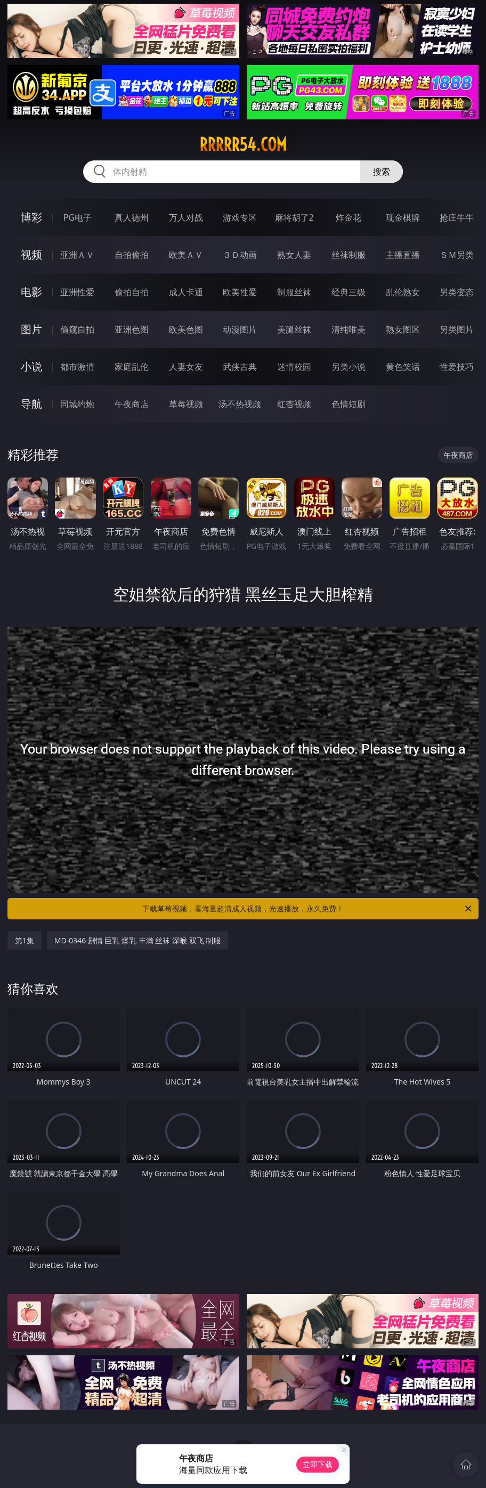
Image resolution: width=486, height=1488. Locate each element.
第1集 (24, 940)
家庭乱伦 (132, 367)
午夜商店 (132, 404)
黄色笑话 (403, 367)
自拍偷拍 (132, 255)
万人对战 (186, 217)
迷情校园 (294, 367)
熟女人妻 (294, 255)
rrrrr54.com (243, 144)
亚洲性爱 (77, 292)
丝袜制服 (348, 255)
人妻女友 (186, 367)
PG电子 (77, 217)
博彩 (31, 217)
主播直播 (403, 255)
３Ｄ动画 (240, 255)
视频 (31, 254)
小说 (31, 366)
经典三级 (348, 292)
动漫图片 (240, 329)
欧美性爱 (240, 292)
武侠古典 (240, 367)
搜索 (381, 171)
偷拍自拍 (132, 292)
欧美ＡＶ (186, 255)
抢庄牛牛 (457, 217)
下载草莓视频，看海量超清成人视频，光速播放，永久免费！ (307, 908)
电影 (31, 292)
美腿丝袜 (294, 329)
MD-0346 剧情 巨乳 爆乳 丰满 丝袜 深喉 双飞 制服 (137, 940)
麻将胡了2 (294, 217)
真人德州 (132, 217)
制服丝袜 (294, 292)
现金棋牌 (403, 217)
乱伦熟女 (403, 292)
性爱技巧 (457, 367)
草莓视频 (186, 404)
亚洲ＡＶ (77, 255)
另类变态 (457, 292)
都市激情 (77, 367)
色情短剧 (348, 404)
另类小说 (348, 367)
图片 (31, 329)
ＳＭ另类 (457, 255)
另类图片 (457, 329)
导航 (31, 404)
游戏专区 (240, 217)
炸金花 (348, 217)
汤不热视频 (239, 404)
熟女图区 (403, 329)
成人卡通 (186, 292)
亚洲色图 (132, 329)
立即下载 (318, 1464)
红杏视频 (294, 404)
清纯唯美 (348, 329)
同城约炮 (77, 404)
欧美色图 (186, 329)
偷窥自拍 (77, 329)
